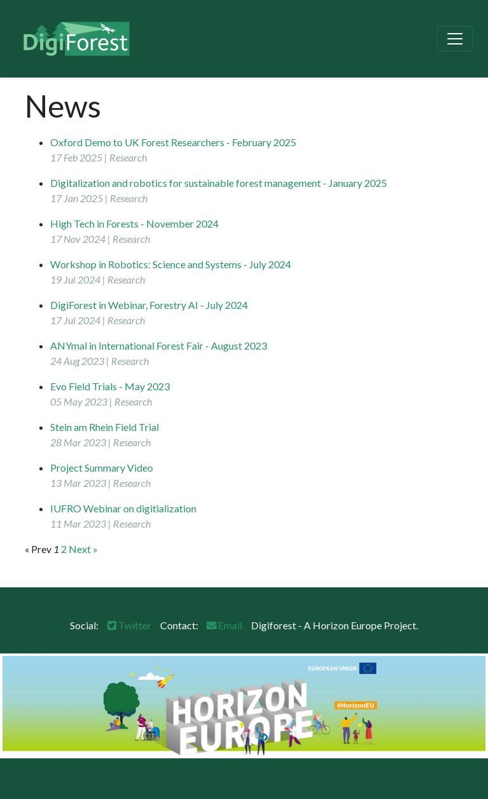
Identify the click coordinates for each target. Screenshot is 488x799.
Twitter (128, 625)
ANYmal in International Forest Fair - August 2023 (158, 345)
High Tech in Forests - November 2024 (134, 223)
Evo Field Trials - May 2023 (110, 386)
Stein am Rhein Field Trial (104, 427)
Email (223, 625)
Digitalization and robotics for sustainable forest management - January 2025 (218, 183)
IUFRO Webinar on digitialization (123, 508)
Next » (83, 549)
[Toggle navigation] (455, 38)
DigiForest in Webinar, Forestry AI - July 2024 (149, 305)
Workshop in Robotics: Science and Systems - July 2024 (170, 264)
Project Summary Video (101, 467)
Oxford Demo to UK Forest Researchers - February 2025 (173, 142)
